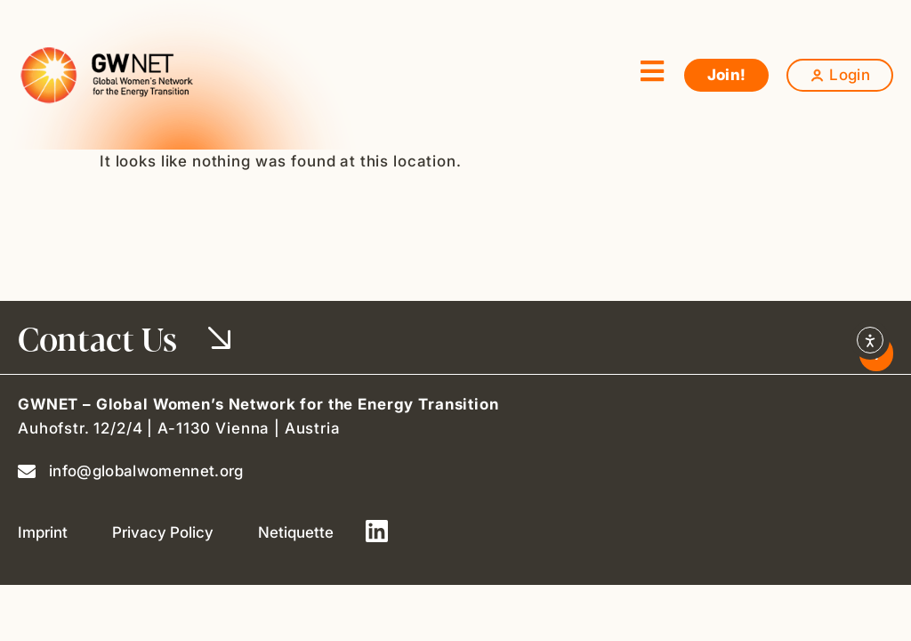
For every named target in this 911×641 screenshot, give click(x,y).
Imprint (43, 532)
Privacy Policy (163, 532)
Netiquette (296, 532)
